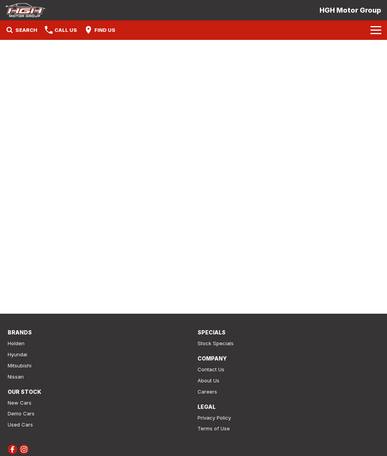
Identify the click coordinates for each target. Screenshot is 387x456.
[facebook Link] (12, 449)
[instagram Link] (24, 449)
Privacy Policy (214, 418)
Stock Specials (216, 343)
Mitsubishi (19, 365)
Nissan (16, 377)
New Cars (19, 403)
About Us (208, 380)
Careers (207, 392)
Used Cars (20, 424)
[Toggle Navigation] (376, 30)
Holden (16, 343)
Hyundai (17, 354)
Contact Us (211, 369)
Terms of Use (214, 428)
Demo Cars (21, 413)
